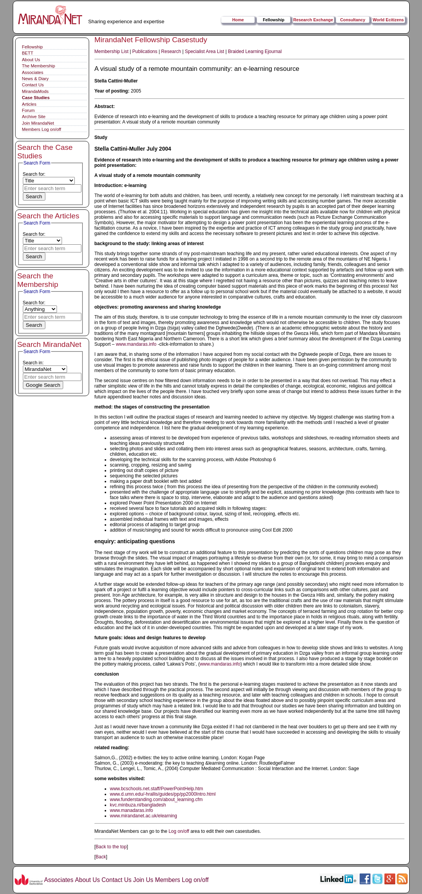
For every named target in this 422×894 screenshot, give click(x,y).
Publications (144, 51)
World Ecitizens (388, 19)
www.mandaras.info (136, 344)
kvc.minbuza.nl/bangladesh (138, 805)
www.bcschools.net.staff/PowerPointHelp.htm (156, 788)
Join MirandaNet (38, 123)
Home (238, 19)
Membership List (112, 51)
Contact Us (33, 84)
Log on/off (179, 831)
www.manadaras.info (131, 810)
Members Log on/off (41, 129)
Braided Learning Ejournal (255, 51)
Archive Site (34, 116)
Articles (29, 104)
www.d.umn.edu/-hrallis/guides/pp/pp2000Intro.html (163, 794)
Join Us (143, 880)
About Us (31, 59)
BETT (27, 53)
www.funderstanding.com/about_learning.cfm (156, 799)
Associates (32, 72)
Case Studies (36, 97)
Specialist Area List (204, 51)
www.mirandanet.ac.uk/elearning (143, 815)
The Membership (38, 65)
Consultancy (352, 19)
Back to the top (111, 846)
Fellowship (273, 19)
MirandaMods (35, 91)
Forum (28, 110)
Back (101, 857)
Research (171, 51)
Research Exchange (313, 19)
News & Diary (35, 78)
